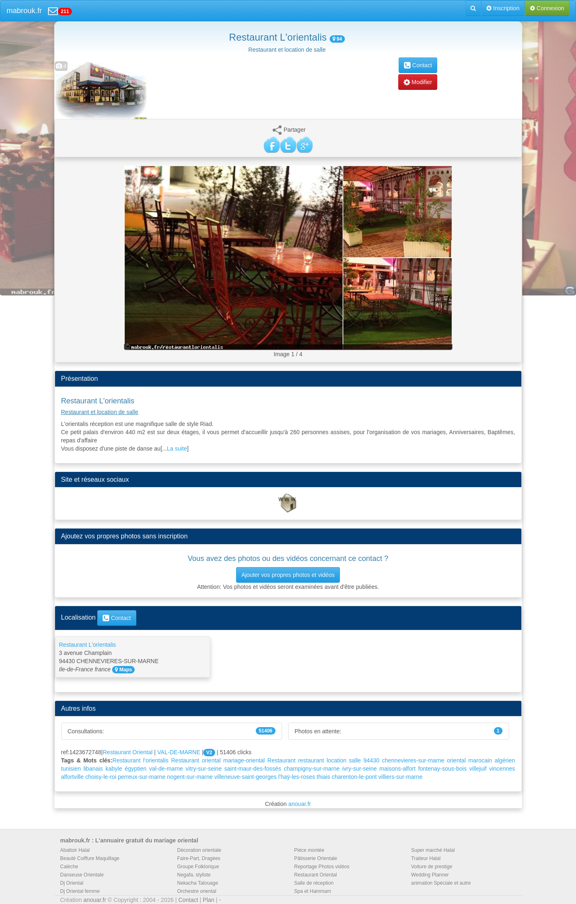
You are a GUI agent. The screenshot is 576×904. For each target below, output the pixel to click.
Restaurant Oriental (127, 752)
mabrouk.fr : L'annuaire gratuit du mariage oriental (129, 840)
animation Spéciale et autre (441, 883)
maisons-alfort (397, 768)
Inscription (503, 8)
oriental (456, 760)
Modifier (418, 82)
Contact (418, 65)
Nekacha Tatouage (197, 883)
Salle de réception (314, 883)
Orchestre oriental (196, 891)
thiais (323, 777)
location (337, 760)
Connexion (547, 8)
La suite (177, 448)
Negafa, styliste (194, 875)
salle (355, 760)
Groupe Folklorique (198, 867)
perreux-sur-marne (141, 777)
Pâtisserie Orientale (315, 858)
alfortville (72, 777)
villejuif (478, 768)
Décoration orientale (199, 850)
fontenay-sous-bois (442, 768)
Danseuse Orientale (82, 875)
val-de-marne (166, 768)
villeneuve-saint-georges (245, 777)
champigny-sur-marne (312, 768)
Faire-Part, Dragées (198, 858)
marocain (480, 760)
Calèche (69, 867)
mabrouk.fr (24, 11)
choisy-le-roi (100, 777)
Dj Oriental (72, 883)
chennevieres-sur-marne (413, 760)
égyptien (136, 768)
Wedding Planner (430, 875)
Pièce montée (309, 850)
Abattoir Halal (75, 850)
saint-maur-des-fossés (252, 768)
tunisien (71, 768)
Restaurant (281, 760)
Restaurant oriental (196, 760)
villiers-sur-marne (400, 777)
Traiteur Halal (426, 858)
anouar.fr (299, 804)
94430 (371, 760)
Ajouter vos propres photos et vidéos (288, 575)
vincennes (502, 768)
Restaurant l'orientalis (140, 760)
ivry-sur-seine (359, 768)
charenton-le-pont (354, 777)
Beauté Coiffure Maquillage (90, 858)
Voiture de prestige (431, 867)
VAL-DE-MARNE (178, 752)
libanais (93, 768)
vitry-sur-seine (204, 768)
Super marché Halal (433, 850)
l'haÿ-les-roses (296, 777)
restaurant (311, 760)
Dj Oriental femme (80, 891)
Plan (208, 900)
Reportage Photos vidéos (322, 867)
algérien (505, 760)
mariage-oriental (244, 760)
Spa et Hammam (312, 891)
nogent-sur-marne (190, 777)
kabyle (114, 768)
